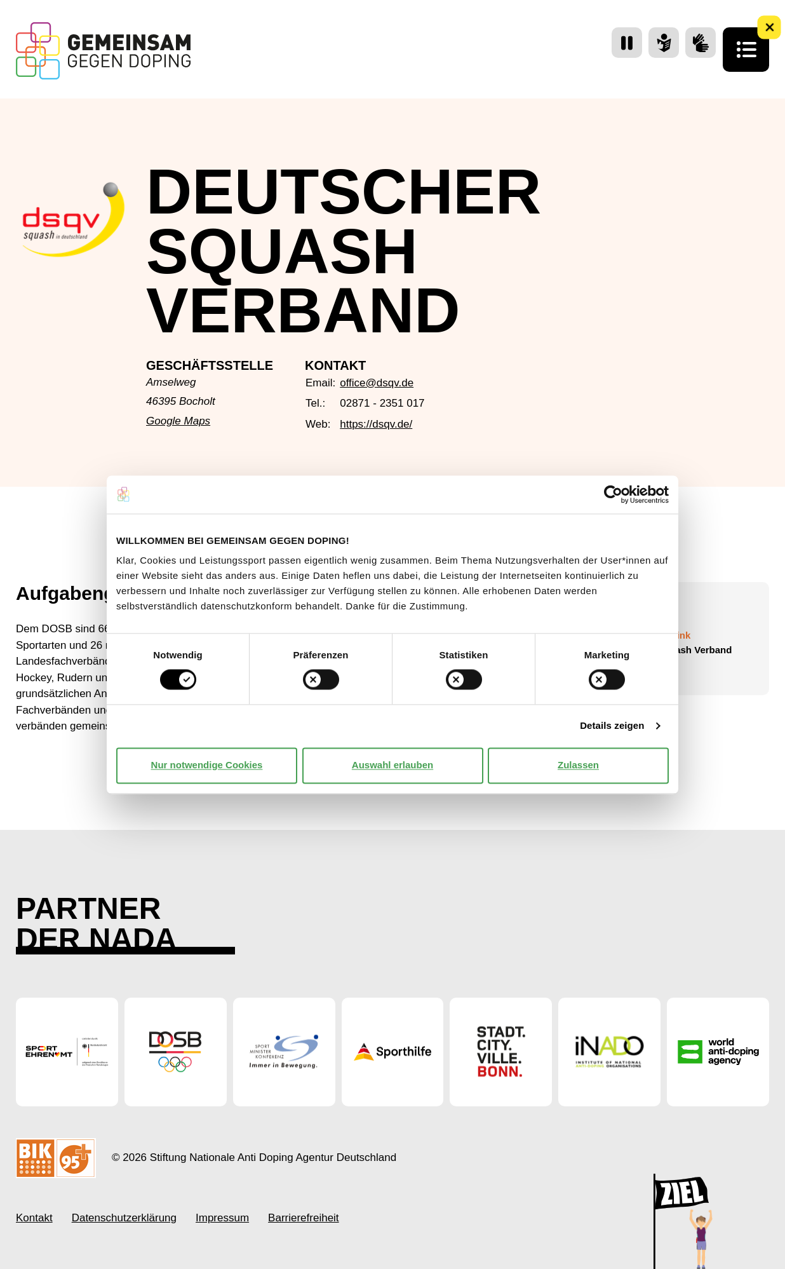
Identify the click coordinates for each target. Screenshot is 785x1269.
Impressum (222, 1218)
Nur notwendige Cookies (207, 765)
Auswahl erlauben (392, 765)
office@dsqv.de (376, 383)
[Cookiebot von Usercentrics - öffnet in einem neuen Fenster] (613, 494)
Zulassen (578, 765)
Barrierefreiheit (303, 1218)
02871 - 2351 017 (382, 403)
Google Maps (178, 421)
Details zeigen (612, 726)
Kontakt (34, 1218)
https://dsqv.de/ (376, 424)
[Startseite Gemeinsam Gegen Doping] (103, 50)
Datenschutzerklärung (124, 1218)
